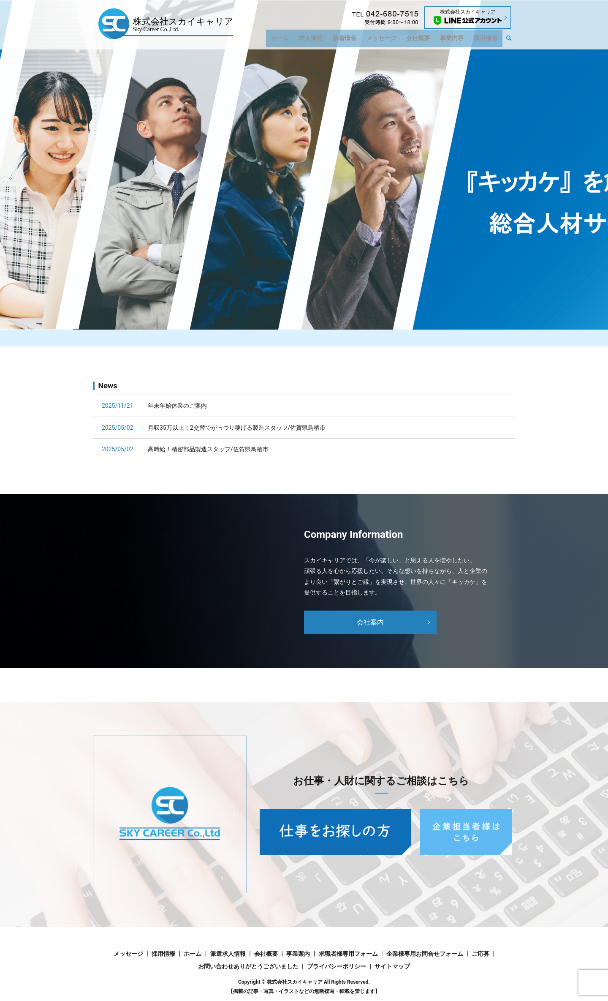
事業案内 (298, 953)
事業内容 (455, 40)
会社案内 (370, 622)
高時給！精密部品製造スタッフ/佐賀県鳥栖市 (208, 449)
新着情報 (353, 40)
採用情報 (486, 40)
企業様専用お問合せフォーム (424, 953)
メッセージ (387, 40)
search (513, 40)
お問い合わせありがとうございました (248, 966)
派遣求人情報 (228, 953)
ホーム (292, 40)
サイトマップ (392, 966)
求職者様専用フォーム (348, 953)
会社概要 (422, 40)
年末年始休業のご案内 (177, 405)
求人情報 (321, 40)
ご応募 (480, 953)
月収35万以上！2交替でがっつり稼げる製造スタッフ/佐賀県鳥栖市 (237, 427)
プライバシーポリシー (336, 966)
